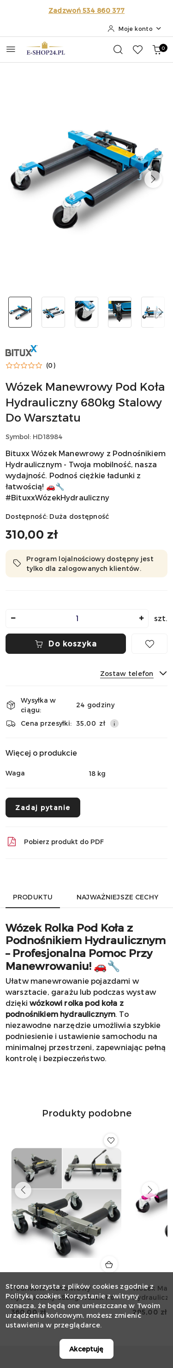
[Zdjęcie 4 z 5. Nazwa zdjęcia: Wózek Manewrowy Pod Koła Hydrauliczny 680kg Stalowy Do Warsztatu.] (119, 312)
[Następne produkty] (150, 1190)
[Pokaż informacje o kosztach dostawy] (114, 723)
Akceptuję (86, 1349)
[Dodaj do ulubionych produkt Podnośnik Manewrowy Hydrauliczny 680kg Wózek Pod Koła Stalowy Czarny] (111, 1140)
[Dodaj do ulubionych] (149, 644)
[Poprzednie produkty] (23, 1190)
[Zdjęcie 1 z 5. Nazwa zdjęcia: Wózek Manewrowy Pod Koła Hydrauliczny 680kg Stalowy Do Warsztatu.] (20, 312)
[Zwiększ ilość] (141, 619)
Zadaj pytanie (43, 807)
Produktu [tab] (33, 897)
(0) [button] (50, 365)
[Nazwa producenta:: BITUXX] (22, 349)
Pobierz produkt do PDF (55, 841)
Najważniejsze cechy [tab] (117, 897)
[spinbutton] (77, 619)
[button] (153, 179)
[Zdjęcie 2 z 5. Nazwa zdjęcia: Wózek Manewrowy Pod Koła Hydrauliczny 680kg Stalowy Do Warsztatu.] (53, 312)
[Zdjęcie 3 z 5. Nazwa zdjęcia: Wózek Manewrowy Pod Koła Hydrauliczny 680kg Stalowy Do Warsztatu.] (86, 312)
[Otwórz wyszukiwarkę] (118, 49)
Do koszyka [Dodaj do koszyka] (66, 643)
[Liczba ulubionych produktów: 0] (137, 49)
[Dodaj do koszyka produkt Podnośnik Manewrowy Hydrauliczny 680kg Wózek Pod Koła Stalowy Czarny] (109, 1264)
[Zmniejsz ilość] (13, 619)
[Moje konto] (134, 28)
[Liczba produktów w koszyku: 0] (157, 49)
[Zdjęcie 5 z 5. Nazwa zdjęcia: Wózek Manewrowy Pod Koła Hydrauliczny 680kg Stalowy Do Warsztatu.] (152, 312)
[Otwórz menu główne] (11, 49)
